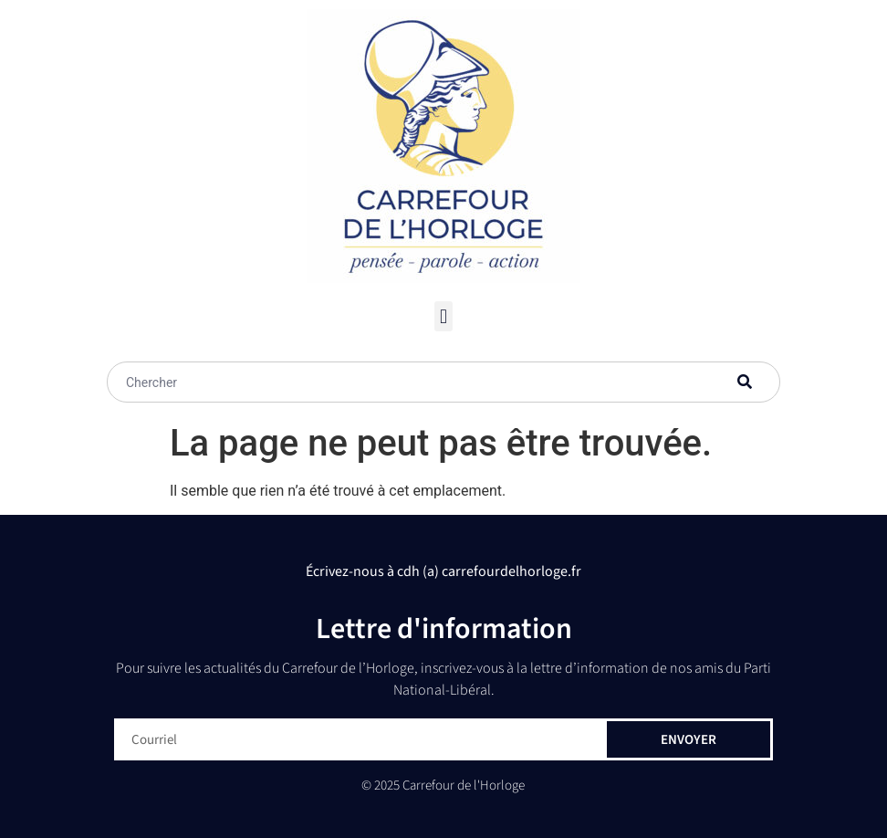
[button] (443, 316)
